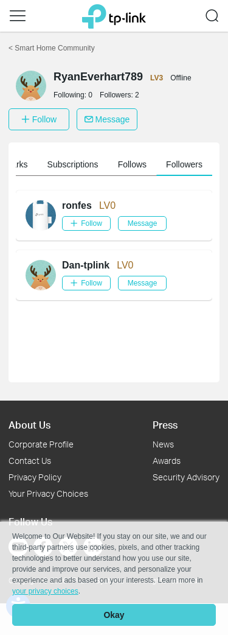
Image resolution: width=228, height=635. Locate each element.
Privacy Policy (35, 477)
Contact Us (30, 460)
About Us (29, 424)
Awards (167, 460)
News (163, 444)
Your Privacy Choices (48, 493)
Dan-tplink (85, 265)
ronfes (77, 205)
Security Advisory (186, 477)
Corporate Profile (41, 444)
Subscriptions (72, 164)
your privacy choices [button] (45, 591)
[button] (18, 16)
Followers (184, 164)
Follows (132, 164)
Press (165, 424)
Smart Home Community (52, 48)
